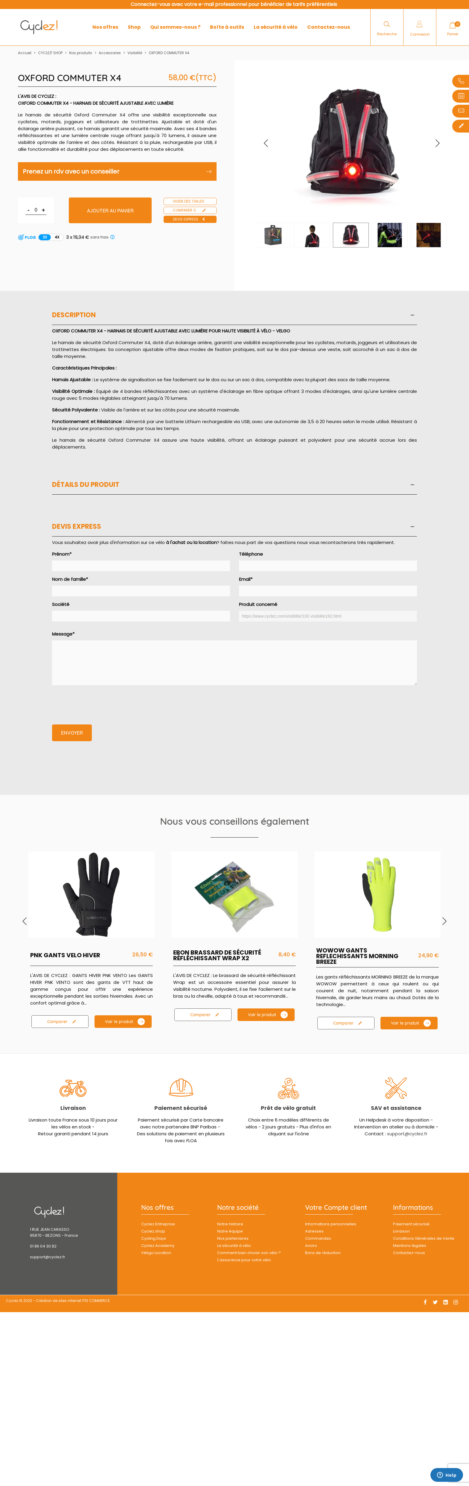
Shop (134, 27)
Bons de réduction (323, 1253)
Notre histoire (230, 1224)
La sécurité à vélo (276, 27)
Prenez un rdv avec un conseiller (117, 171)
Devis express (189, 219)
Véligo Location (156, 1253)
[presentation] (97, 701)
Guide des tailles (188, 201)
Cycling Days (153, 1238)
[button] (438, 143)
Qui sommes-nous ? (175, 27)
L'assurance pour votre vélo (244, 1260)
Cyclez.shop (153, 1231)
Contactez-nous (328, 27)
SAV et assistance (396, 1108)
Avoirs (311, 1245)
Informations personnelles (330, 1224)
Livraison (73, 1108)
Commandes (318, 1238)
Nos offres (105, 27)
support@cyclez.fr (407, 1134)
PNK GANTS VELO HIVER (65, 955)
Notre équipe (230, 1231)
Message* (234, 658)
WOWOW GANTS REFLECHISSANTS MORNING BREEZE (357, 956)
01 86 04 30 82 (43, 1246)
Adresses (314, 1231)
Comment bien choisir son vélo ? (249, 1253)
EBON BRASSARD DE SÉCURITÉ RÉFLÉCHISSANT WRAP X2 (217, 955)
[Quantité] (36, 210)
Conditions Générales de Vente (423, 1238)
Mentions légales (409, 1245)
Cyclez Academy (157, 1245)
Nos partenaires (233, 1238)
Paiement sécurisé (180, 1108)
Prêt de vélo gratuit (288, 1108)
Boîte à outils (227, 27)
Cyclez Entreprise (158, 1224)
